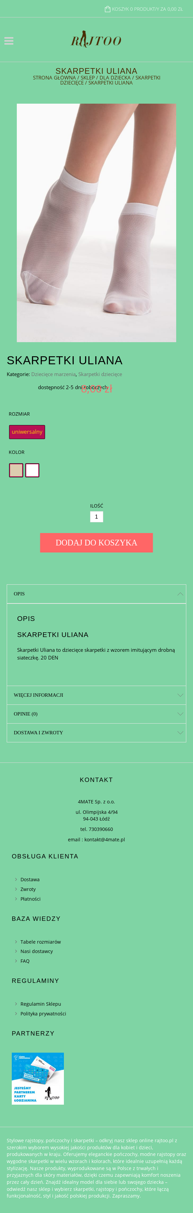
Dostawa (30, 879)
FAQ (25, 961)
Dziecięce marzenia (53, 374)
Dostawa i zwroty (38, 732)
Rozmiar (19, 414)
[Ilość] (96, 516)
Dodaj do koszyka (97, 542)
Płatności (31, 899)
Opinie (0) (25, 714)
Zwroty (28, 889)
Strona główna (54, 77)
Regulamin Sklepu (41, 1004)
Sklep (88, 77)
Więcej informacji (38, 695)
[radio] (27, 432)
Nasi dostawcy (37, 951)
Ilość (96, 506)
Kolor (17, 452)
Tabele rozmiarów (41, 942)
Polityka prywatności (43, 1013)
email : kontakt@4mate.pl (96, 839)
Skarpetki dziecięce (100, 374)
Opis (19, 593)
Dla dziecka (115, 77)
